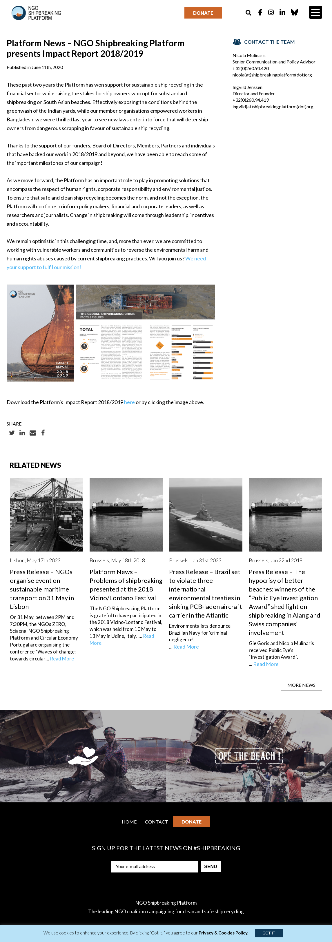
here (129, 402)
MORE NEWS (301, 685)
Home (129, 821)
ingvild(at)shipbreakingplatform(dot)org (273, 106)
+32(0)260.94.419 (251, 100)
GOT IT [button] (268, 933)
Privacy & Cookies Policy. (223, 932)
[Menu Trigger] (315, 12)
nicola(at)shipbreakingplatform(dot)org (272, 74)
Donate (203, 13)
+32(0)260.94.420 (251, 68)
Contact (156, 821)
